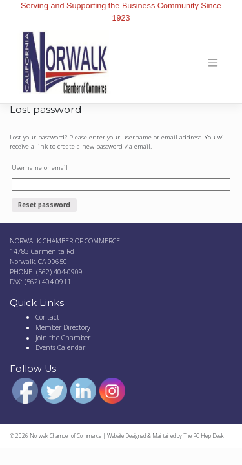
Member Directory (62, 327)
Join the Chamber (62, 337)
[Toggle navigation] (213, 62)
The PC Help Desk (203, 435)
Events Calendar (60, 347)
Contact (47, 317)
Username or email (40, 167)
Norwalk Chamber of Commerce (65, 435)
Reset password (44, 205)
